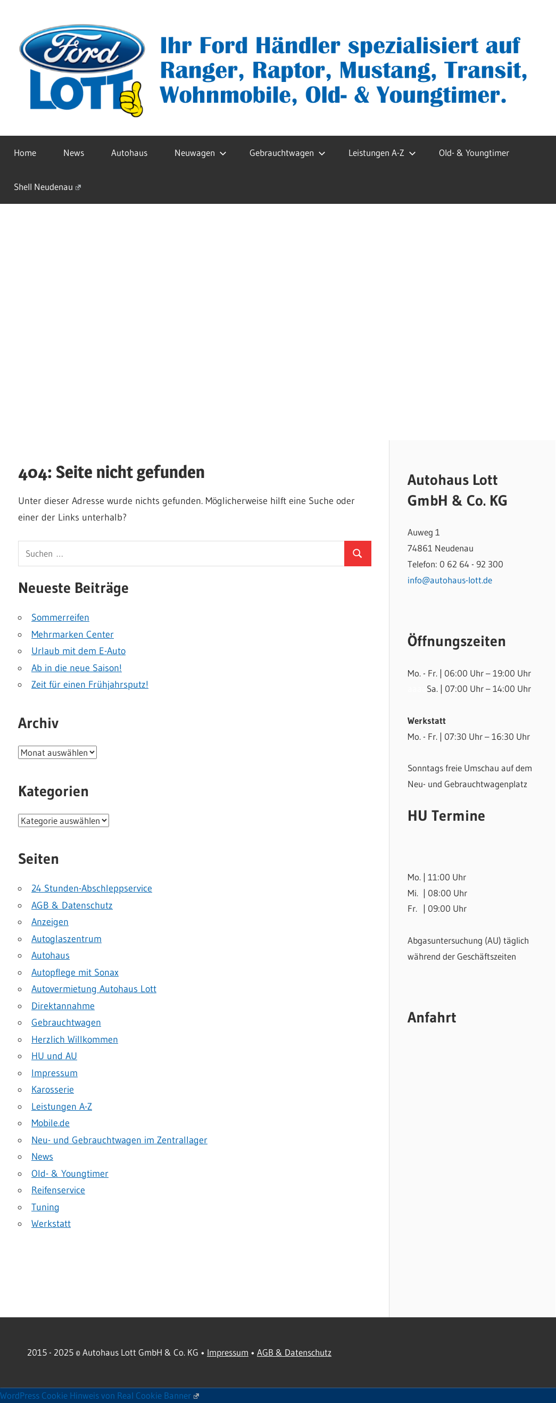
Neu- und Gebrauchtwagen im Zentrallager (119, 1140)
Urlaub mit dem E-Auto (78, 651)
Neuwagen (201, 152)
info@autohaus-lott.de (450, 579)
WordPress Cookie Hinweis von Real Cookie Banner (99, 1395)
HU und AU (54, 1056)
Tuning (45, 1207)
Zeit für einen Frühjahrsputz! (89, 684)
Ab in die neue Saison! (76, 668)
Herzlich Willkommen (74, 1039)
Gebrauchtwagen (288, 152)
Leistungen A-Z (382, 152)
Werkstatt (51, 1223)
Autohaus (129, 152)
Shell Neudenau (47, 186)
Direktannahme (63, 1006)
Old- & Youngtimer (474, 152)
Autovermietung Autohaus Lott (93, 989)
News (73, 152)
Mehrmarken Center (72, 634)
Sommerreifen (60, 617)
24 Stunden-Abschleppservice (91, 888)
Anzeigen (50, 922)
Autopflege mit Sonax (75, 972)
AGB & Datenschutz (72, 905)
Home (25, 152)
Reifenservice (58, 1190)
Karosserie (52, 1089)
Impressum (54, 1073)
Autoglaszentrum (66, 939)
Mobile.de (50, 1123)
